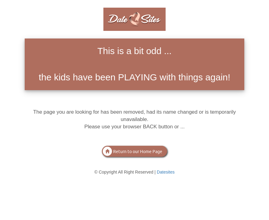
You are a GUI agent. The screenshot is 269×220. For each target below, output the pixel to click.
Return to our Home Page (132, 151)
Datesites (165, 172)
